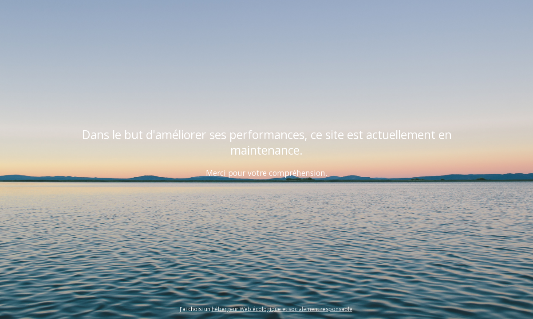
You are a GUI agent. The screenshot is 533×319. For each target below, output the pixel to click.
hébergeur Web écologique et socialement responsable (282, 309)
